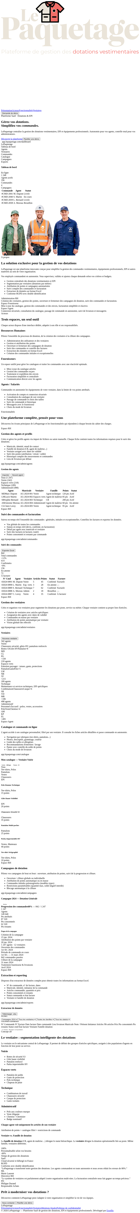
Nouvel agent (17, 475)
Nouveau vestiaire (9, 638)
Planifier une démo (31, 139)
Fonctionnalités (26, 110)
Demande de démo (10, 113)
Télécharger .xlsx (9, 1014)
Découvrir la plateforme (12, 139)
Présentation (6, 110)
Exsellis (110, 1210)
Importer (5, 475)
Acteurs (15, 110)
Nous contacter (8, 1203)
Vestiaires (37, 110)
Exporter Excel (8, 550)
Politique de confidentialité (69, 1208)
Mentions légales (49, 1208)
